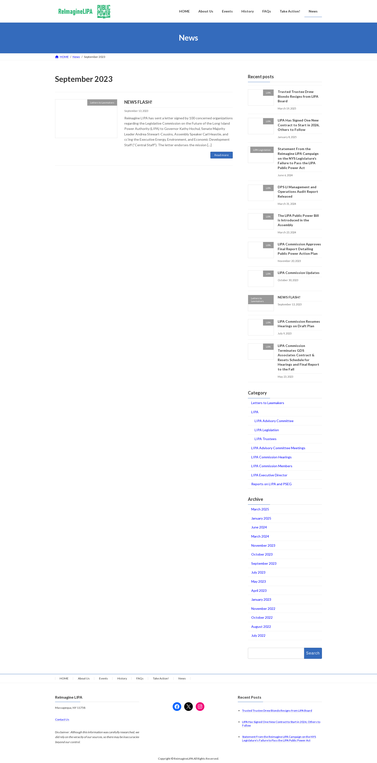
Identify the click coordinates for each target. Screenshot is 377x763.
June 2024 (259, 527)
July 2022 (258, 635)
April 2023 (259, 590)
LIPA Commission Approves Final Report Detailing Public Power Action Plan (299, 248)
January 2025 (261, 518)
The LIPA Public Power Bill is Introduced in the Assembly (298, 220)
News (182, 678)
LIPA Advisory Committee (274, 421)
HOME (64, 678)
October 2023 (262, 554)
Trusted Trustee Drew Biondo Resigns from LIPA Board (298, 96)
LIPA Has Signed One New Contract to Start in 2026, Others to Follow (298, 125)
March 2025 (260, 509)
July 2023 (258, 572)
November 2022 (263, 608)
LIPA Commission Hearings (271, 457)
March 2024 (260, 536)
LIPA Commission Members (271, 466)
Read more (221, 155)
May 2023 (258, 581)
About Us (84, 678)
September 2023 (263, 563)
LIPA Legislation (267, 430)
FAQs (140, 678)
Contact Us (62, 719)
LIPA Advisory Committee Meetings (278, 448)
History (122, 678)
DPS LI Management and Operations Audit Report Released (298, 191)
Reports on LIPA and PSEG (271, 484)
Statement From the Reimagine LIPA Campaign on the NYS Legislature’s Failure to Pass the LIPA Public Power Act (298, 158)
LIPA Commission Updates (299, 273)
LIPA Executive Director (269, 475)
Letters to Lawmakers (267, 403)
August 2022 (261, 626)
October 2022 (262, 617)
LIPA (254, 412)
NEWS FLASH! (138, 102)
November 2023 (263, 545)
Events (103, 678)
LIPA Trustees (265, 439)
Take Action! (161, 678)
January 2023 (261, 599)
